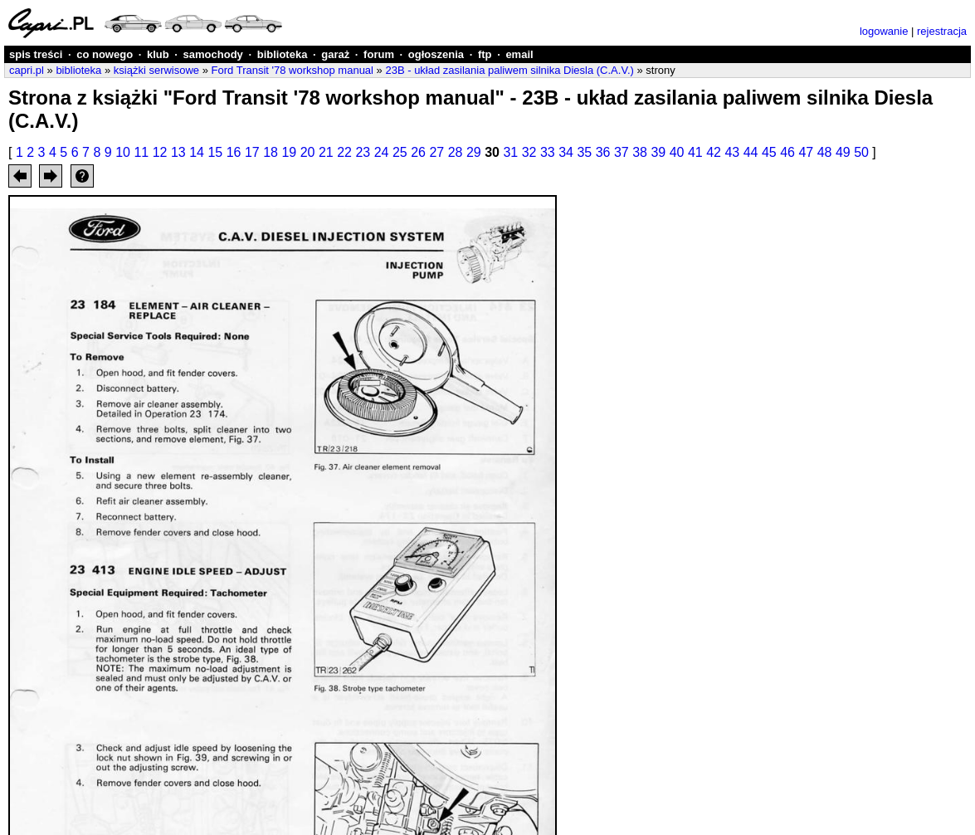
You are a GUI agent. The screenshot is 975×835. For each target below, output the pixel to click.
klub (158, 54)
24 (381, 152)
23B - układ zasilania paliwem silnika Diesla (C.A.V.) (509, 70)
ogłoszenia (436, 54)
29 (473, 152)
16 (234, 152)
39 (658, 152)
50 (861, 152)
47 (805, 152)
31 (510, 152)
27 (436, 152)
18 (270, 152)
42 (713, 152)
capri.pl (26, 70)
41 (695, 152)
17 (252, 152)
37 (621, 152)
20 (307, 152)
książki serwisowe (156, 70)
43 (731, 152)
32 (529, 152)
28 (455, 152)
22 (344, 152)
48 (824, 152)
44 (750, 152)
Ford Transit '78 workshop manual (292, 70)
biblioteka (282, 54)
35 (584, 152)
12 (160, 152)
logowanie (884, 31)
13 (178, 152)
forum (378, 54)
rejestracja (942, 31)
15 (214, 152)
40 (677, 152)
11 (141, 152)
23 (362, 152)
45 (769, 152)
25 (399, 152)
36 (603, 152)
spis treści (35, 54)
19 (288, 152)
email (519, 54)
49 (843, 152)
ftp (485, 54)
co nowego (104, 54)
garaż (335, 54)
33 (547, 152)
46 (787, 152)
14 (196, 152)
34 (565, 152)
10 (122, 152)
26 (418, 152)
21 (326, 152)
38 (639, 152)
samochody (213, 54)
